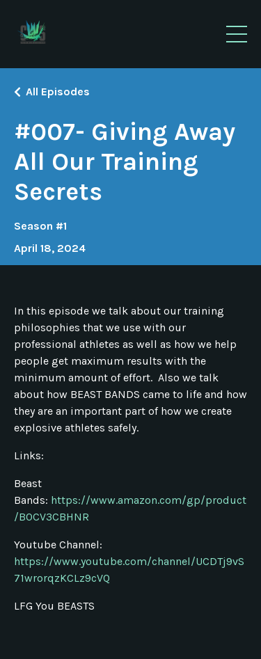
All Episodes (58, 91)
